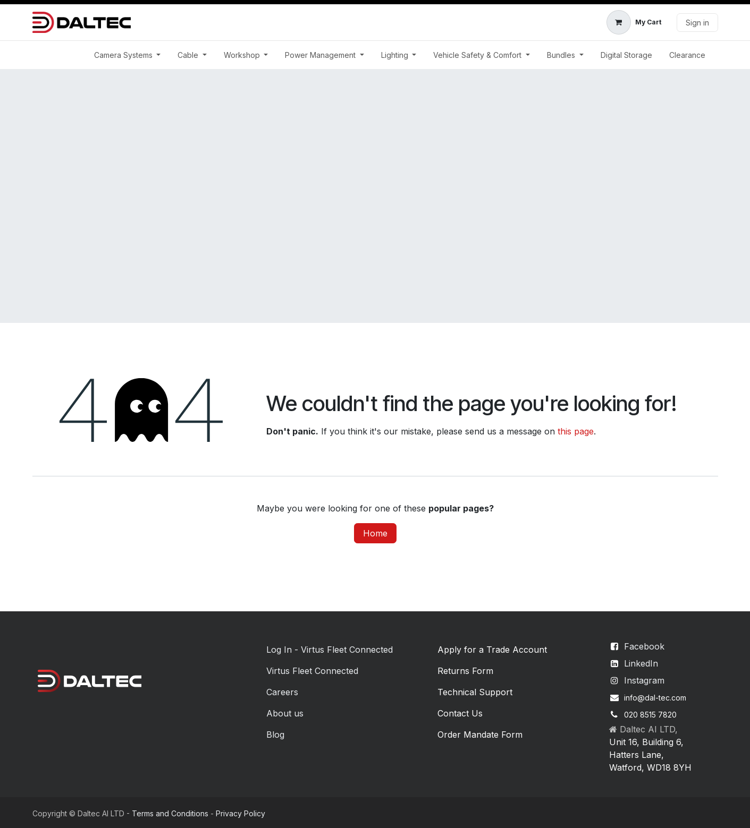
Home (375, 533)
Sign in (697, 22)
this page (576, 431)
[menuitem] (128, 55)
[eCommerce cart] (633, 22)
